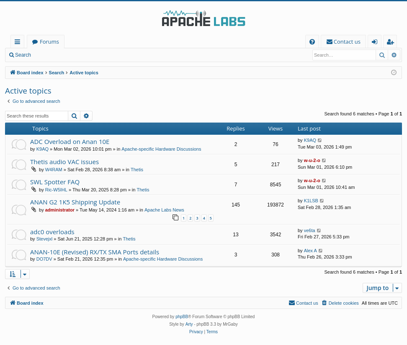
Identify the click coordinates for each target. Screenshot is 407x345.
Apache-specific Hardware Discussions (161, 149)
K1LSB (311, 200)
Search (23, 55)
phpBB (181, 316)
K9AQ (42, 149)
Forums (49, 41)
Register (77, 55)
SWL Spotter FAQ (55, 182)
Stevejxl (44, 238)
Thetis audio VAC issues (64, 161)
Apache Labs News (164, 209)
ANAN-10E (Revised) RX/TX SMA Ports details (94, 252)
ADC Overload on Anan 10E (69, 141)
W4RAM (53, 169)
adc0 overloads (52, 231)
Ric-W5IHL (56, 189)
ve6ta (309, 230)
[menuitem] (312, 41)
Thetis (137, 169)
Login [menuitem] (376, 43)
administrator (60, 209)
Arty (189, 324)
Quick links (19, 43)
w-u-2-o (312, 160)
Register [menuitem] (392, 43)
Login (49, 55)
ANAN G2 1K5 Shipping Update (75, 202)
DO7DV (44, 258)
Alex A (310, 250)
